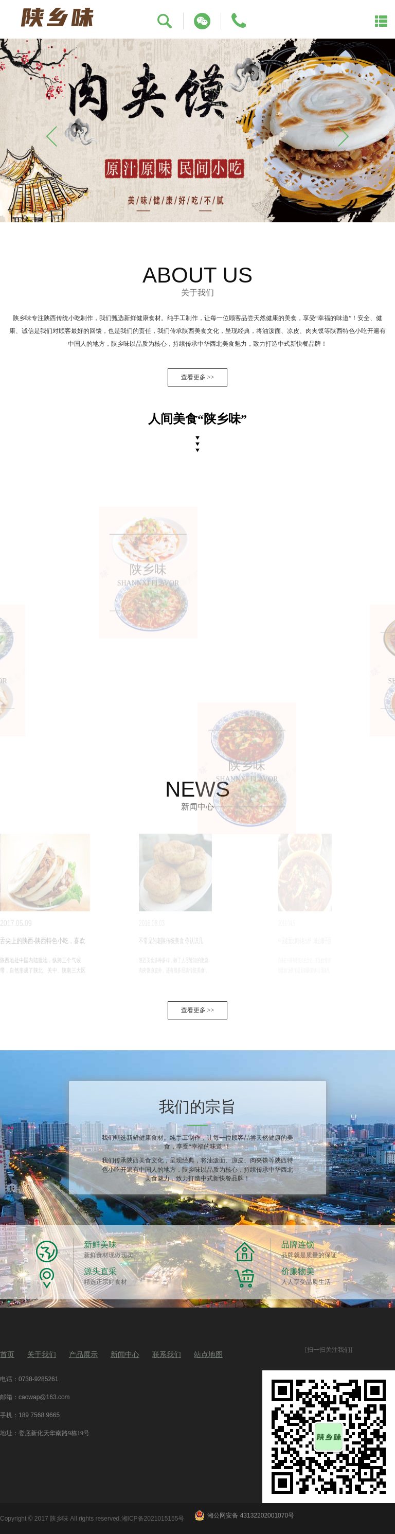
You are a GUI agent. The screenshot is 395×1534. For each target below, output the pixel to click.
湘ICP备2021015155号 (153, 1518)
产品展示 (83, 1355)
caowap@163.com (44, 1397)
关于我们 (41, 1355)
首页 (7, 1355)
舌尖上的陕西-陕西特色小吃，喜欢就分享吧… (27, 942)
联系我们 (166, 1355)
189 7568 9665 (39, 1415)
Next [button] (343, 136)
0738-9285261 (38, 1379)
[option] (197, 130)
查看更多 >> (197, 377)
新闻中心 (125, 1355)
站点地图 (208, 1355)
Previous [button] (51, 136)
